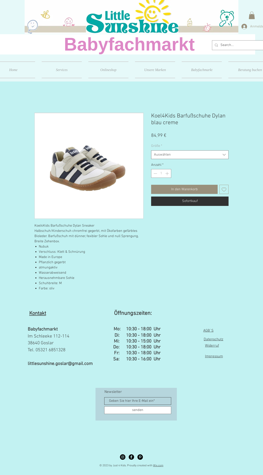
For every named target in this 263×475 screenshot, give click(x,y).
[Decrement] (155, 173)
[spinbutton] (161, 173)
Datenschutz (213, 339)
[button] (252, 15)
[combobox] (190, 154)
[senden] (137, 410)
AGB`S (208, 331)
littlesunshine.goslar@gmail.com (60, 363)
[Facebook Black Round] (131, 457)
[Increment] (167, 173)
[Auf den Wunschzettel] (224, 189)
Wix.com (158, 465)
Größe (156, 146)
